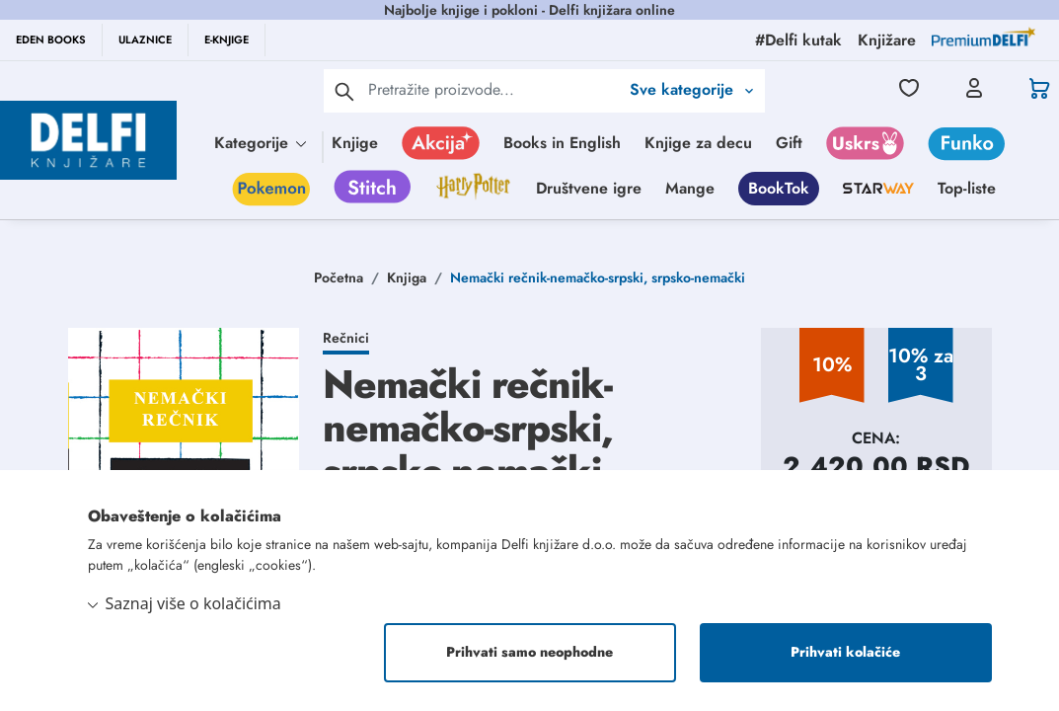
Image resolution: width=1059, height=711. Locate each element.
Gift (789, 142)
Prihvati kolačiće (845, 653)
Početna (338, 277)
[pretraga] (344, 91)
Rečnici (346, 338)
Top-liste (967, 188)
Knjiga (406, 277)
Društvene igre (589, 188)
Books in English (562, 142)
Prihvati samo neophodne (529, 653)
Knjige (355, 142)
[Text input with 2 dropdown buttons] (493, 89)
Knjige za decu (698, 142)
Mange (690, 188)
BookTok (778, 188)
